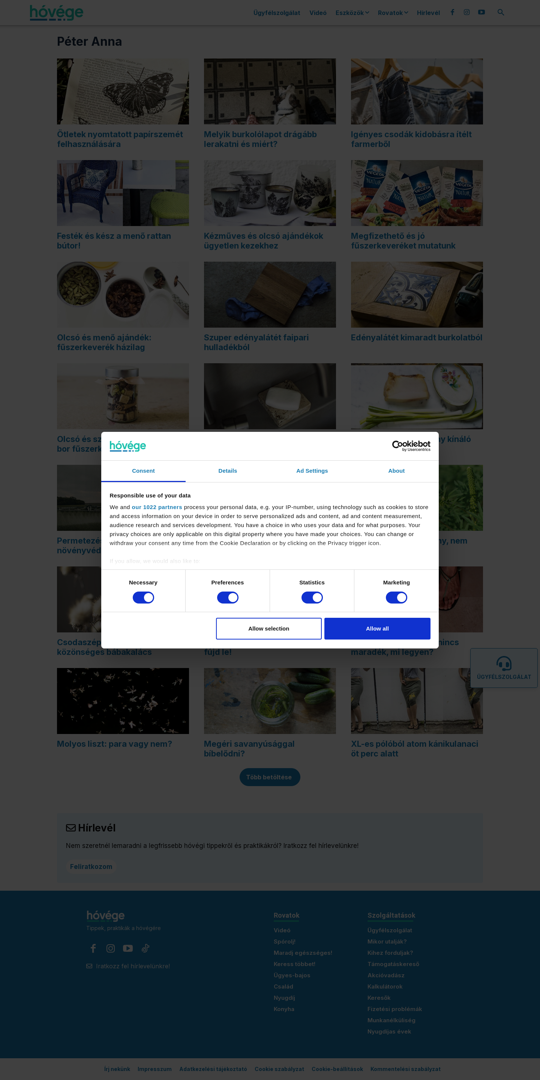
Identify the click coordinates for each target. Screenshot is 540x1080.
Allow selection (268, 628)
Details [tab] (228, 470)
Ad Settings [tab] (312, 470)
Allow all (377, 628)
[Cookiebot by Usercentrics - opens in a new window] (397, 446)
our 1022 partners (157, 507)
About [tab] (396, 470)
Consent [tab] (143, 470)
